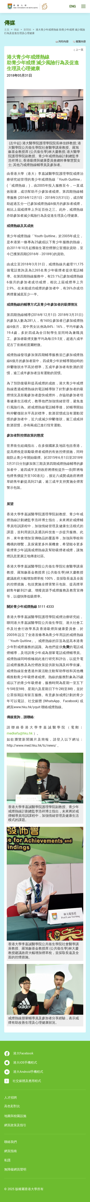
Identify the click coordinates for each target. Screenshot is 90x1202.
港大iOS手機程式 (20, 1062)
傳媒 (16, 29)
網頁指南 (10, 1151)
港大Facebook (18, 1053)
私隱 (7, 1160)
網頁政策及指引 (15, 1125)
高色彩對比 (12, 1106)
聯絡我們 (10, 1142)
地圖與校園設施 (15, 1116)
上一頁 (79, 49)
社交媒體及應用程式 (22, 1081)
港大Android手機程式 (23, 1072)
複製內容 (81, 41)
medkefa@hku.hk (20, 733)
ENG (72, 7)
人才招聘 (10, 1097)
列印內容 (63, 41)
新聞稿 (27, 29)
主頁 (6, 29)
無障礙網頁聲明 (15, 1169)
